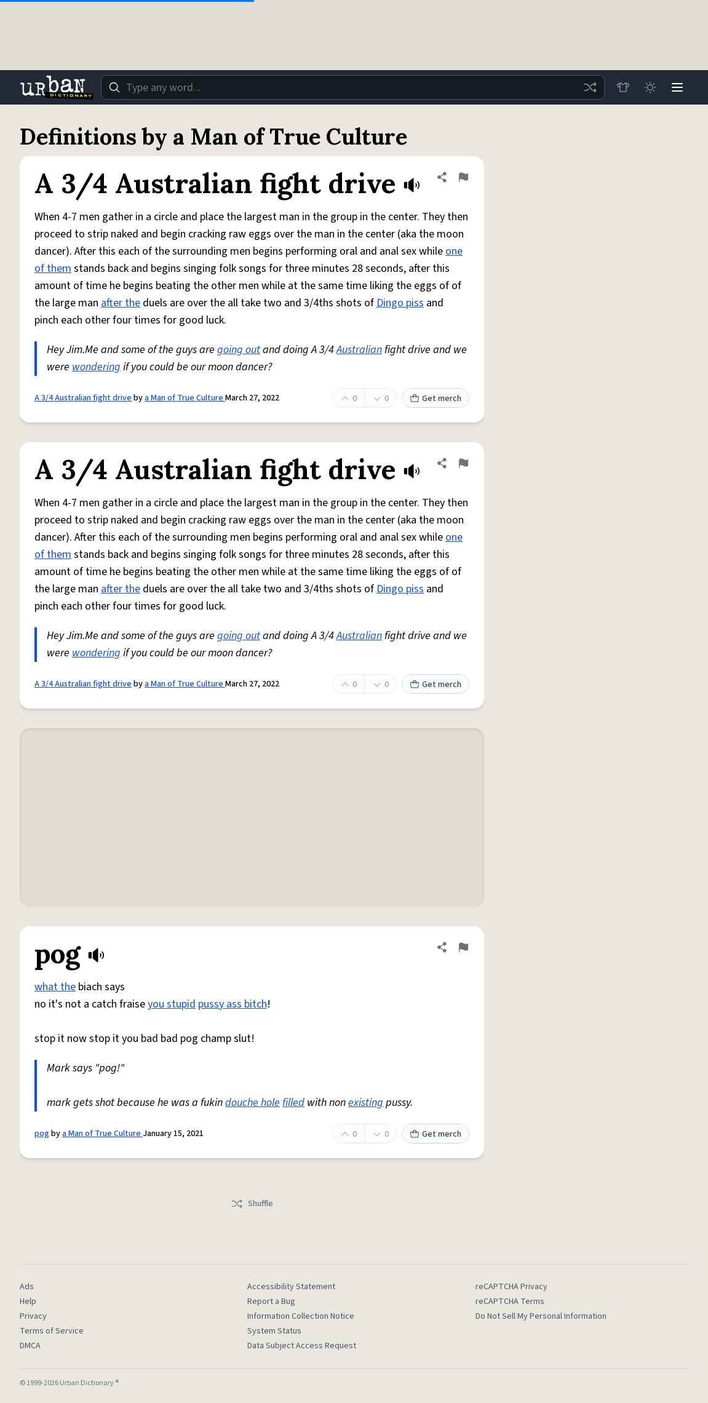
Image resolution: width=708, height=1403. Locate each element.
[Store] (623, 87)
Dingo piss (400, 303)
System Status (274, 1331)
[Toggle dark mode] (650, 87)
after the (120, 303)
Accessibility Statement (291, 1287)
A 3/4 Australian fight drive (83, 398)
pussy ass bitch (232, 1004)
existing (365, 1102)
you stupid (172, 1004)
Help (28, 1301)
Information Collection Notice (300, 1316)
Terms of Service (52, 1331)
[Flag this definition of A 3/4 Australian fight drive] (463, 177)
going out (238, 349)
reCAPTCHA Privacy (511, 1287)
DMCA (30, 1346)
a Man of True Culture (185, 398)
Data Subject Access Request (301, 1346)
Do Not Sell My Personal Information (541, 1316)
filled (293, 1102)
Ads (27, 1287)
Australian (359, 349)
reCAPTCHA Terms (509, 1301)
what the (55, 987)
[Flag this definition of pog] (463, 947)
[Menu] (677, 87)
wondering (96, 367)
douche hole (252, 1102)
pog (41, 1133)
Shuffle (252, 1204)
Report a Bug (271, 1301)
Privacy (33, 1316)
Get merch (435, 398)
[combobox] (353, 87)
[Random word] (590, 87)
